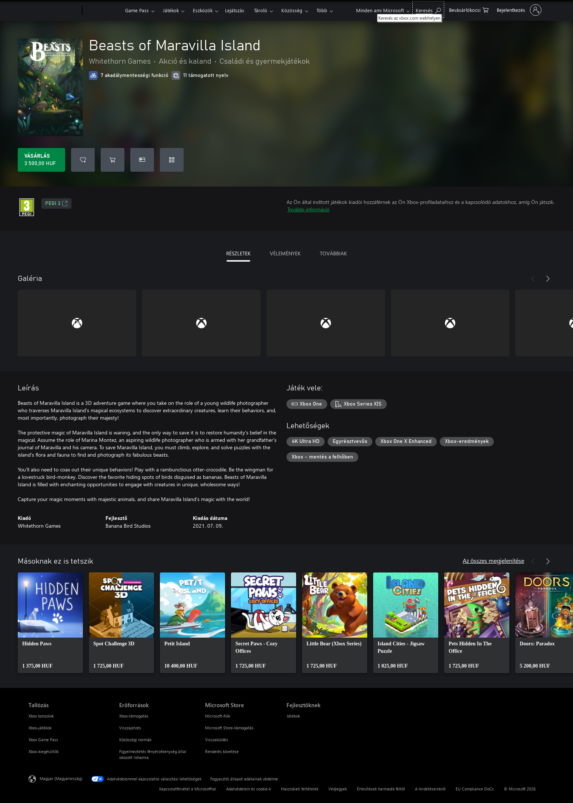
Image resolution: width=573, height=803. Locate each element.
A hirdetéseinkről (430, 788)
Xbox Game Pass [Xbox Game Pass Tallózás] (43, 739)
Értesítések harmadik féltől (381, 788)
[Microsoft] (54, 10)
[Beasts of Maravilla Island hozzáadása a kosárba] (112, 160)
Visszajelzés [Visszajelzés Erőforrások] (130, 727)
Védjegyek (337, 788)
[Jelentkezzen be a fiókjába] (518, 10)
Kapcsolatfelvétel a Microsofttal (187, 788)
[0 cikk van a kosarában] (469, 9)
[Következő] (547, 278)
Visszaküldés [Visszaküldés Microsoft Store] (216, 739)
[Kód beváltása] (172, 160)
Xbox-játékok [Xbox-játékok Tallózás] (40, 727)
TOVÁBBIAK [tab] (333, 253)
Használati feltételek (299, 788)
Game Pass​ (137, 10)
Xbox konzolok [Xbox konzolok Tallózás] (41, 715)
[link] (50, 622)
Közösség (291, 10)
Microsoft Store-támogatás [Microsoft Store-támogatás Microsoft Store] (229, 727)
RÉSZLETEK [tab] (238, 253)
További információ (308, 209)
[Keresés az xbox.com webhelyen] (428, 9)
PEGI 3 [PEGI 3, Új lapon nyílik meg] (56, 203)
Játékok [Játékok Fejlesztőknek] (293, 715)
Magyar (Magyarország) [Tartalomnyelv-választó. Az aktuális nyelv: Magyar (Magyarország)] (61, 778)
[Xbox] (103, 10)
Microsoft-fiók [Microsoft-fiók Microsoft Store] (217, 715)
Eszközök (202, 10)
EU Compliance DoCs (475, 788)
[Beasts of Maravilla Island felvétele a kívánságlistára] (83, 160)
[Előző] (533, 278)
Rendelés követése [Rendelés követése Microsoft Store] (222, 751)
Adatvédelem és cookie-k (248, 788)
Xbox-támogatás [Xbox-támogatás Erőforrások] (133, 715)
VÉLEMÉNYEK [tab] (285, 253)
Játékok (171, 10)
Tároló (260, 10)
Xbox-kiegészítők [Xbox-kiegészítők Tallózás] (43, 751)
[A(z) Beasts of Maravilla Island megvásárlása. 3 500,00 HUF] (41, 160)
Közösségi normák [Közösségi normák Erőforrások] (135, 739)
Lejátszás (234, 10)
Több (321, 10)
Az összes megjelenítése (493, 560)
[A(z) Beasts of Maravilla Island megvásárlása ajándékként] (142, 160)
